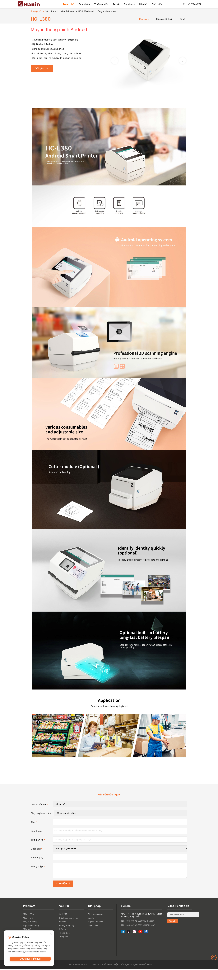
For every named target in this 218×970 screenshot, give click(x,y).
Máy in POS (28, 915)
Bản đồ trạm (145, 966)
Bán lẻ (91, 919)
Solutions (129, 4)
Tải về (116, 4)
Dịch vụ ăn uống (95, 915)
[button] (182, 60)
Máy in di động (29, 923)
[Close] (51, 934)
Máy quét (27, 930)
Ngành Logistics (95, 923)
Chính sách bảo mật (107, 966)
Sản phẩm (84, 4)
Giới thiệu (157, 4)
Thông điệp (64, 934)
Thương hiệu (101, 4)
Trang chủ (68, 4)
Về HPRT (63, 915)
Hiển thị (62, 930)
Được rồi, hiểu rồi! (30, 959)
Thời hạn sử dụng (128, 966)
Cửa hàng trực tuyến (68, 919)
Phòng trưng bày (66, 927)
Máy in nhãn (28, 919)
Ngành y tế (93, 927)
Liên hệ (143, 4)
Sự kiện (62, 923)
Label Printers (67, 11)
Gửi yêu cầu (43, 68)
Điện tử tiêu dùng (31, 927)
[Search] (184, 4)
